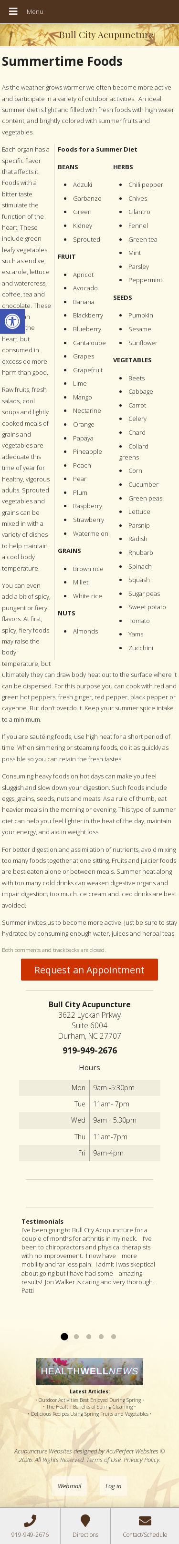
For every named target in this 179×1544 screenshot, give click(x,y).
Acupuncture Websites (43, 1451)
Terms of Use (103, 1459)
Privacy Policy (141, 1459)
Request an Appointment (89, 969)
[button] (12, 321)
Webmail (69, 1486)
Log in (113, 1486)
